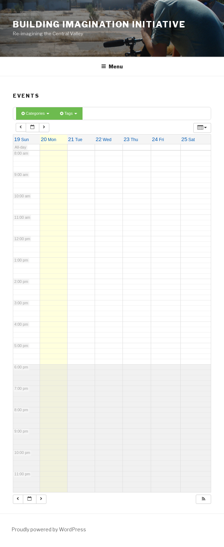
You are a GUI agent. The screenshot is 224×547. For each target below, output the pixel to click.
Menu (112, 66)
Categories (35, 113)
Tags (68, 113)
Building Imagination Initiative (99, 24)
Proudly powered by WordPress (48, 529)
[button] (203, 499)
